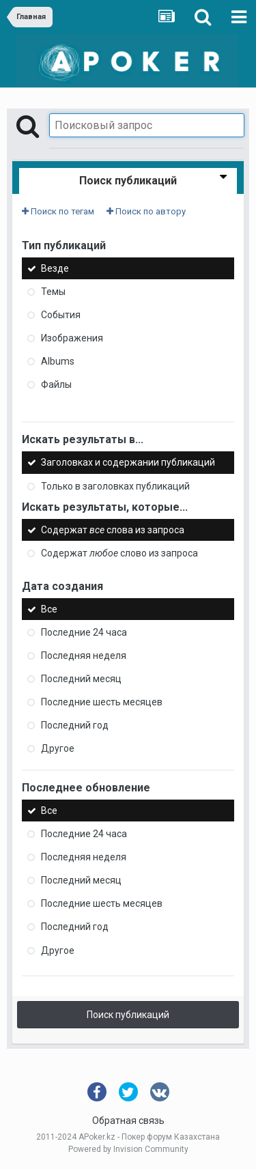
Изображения (72, 338)
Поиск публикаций (128, 1014)
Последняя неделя (83, 655)
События (61, 314)
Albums (57, 361)
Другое (57, 748)
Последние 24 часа (84, 632)
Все (49, 609)
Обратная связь (128, 1120)
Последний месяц (81, 678)
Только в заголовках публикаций (115, 486)
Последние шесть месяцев (101, 701)
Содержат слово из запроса (119, 553)
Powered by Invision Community (128, 1149)
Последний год (75, 725)
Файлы (56, 384)
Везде (55, 268)
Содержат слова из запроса (112, 529)
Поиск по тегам (58, 211)
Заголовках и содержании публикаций (128, 462)
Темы (53, 291)
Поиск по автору (146, 211)
